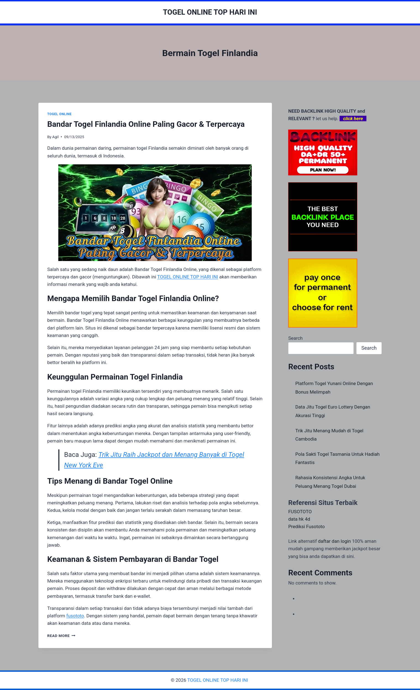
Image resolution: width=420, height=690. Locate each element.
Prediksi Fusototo (306, 526)
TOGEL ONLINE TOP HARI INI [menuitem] (187, 277)
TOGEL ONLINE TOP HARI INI (218, 680)
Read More (61, 635)
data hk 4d (299, 519)
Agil (55, 137)
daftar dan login (334, 541)
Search (295, 338)
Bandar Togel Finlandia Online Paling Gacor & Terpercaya (146, 124)
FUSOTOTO (300, 511)
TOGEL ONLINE (59, 114)
